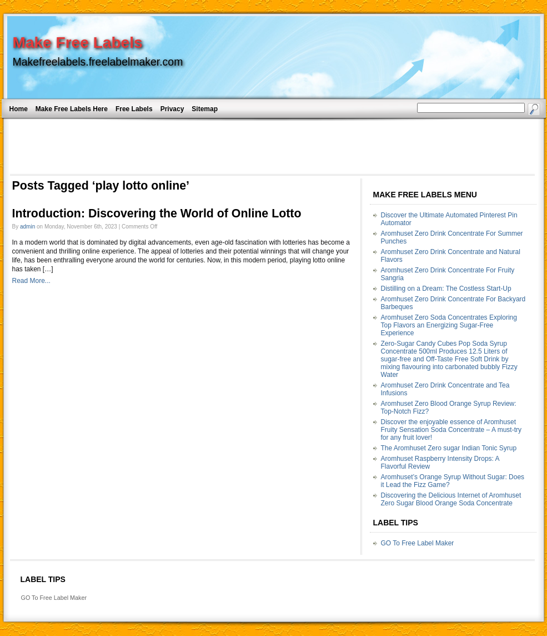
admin (27, 226)
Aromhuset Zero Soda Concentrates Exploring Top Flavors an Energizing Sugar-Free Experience (449, 325)
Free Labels (134, 109)
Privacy (172, 109)
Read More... (31, 281)
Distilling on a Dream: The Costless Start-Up (446, 288)
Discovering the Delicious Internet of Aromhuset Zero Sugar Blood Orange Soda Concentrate (451, 499)
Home (18, 109)
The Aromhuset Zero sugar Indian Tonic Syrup (449, 448)
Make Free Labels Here (72, 109)
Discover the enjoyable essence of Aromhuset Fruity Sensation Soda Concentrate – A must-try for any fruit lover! (451, 429)
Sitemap (205, 109)
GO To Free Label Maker (417, 543)
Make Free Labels (78, 42)
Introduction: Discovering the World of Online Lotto (157, 213)
